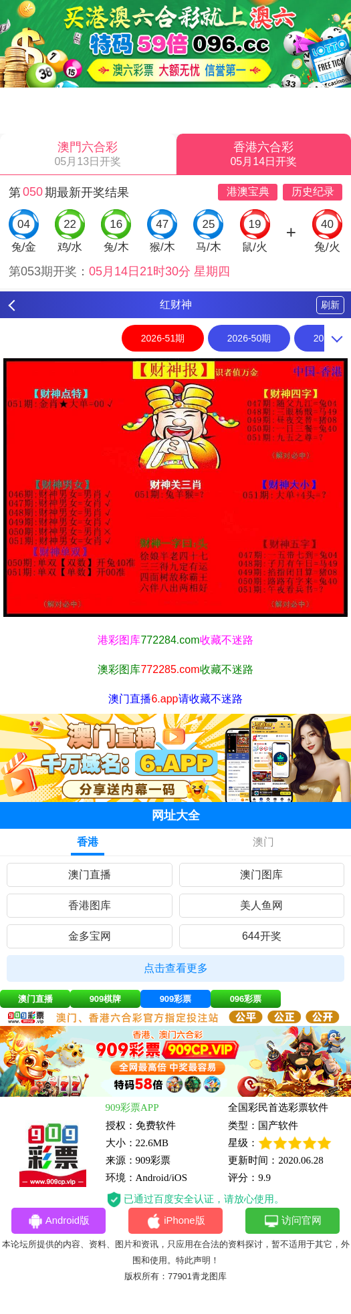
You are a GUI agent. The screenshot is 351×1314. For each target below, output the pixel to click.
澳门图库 (261, 874)
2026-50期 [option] (249, 338)
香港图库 (89, 905)
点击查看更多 (176, 968)
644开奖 (261, 936)
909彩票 (176, 999)
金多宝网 (89, 936)
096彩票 (246, 999)
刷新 (330, 304)
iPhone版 (175, 1222)
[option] (175, 487)
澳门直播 (89, 874)
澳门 (263, 841)
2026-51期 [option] (163, 338)
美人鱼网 (261, 905)
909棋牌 (106, 999)
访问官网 (292, 1222)
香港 (87, 841)
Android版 (58, 1222)
